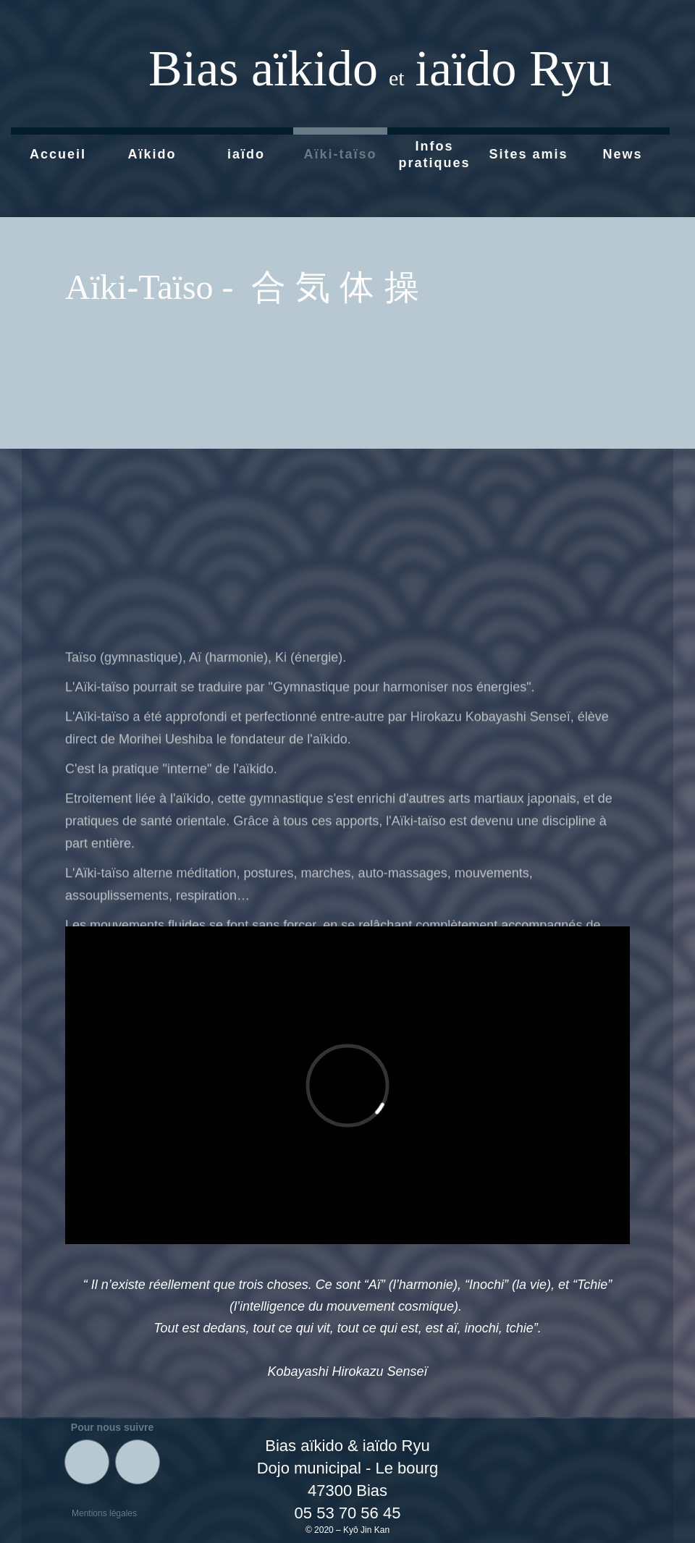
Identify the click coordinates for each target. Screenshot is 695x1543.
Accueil (58, 154)
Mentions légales (104, 1513)
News (622, 154)
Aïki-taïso (339, 154)
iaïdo (246, 154)
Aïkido (151, 154)
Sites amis (528, 154)
